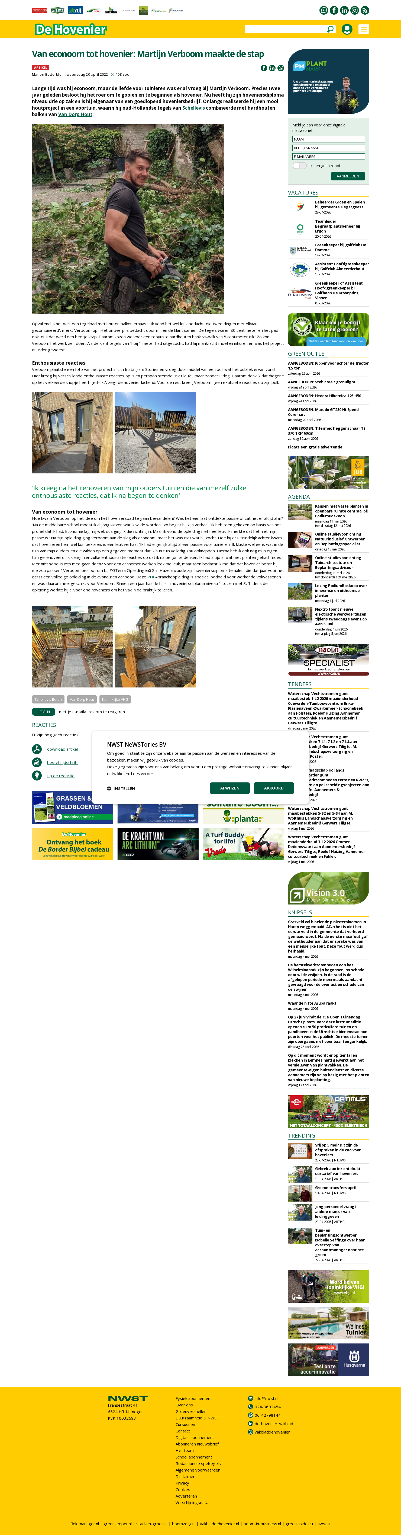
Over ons (184, 1404)
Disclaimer (185, 1476)
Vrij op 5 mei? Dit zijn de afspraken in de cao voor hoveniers (338, 1149)
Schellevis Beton (48, 699)
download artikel (62, 749)
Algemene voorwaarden (198, 1470)
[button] (121, 788)
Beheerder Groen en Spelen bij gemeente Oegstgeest (340, 204)
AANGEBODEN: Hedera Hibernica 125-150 (324, 395)
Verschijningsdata (192, 1502)
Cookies (183, 1489)
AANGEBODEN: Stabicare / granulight (321, 381)
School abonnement (194, 1457)
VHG (151, 576)
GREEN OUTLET (308, 353)
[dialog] (200, 767)
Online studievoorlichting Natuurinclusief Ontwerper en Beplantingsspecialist (340, 538)
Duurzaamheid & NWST (197, 1418)
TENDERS (300, 684)
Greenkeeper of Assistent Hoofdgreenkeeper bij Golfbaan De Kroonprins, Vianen (339, 290)
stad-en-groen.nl (151, 1523)
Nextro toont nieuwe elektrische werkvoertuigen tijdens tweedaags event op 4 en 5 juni (341, 616)
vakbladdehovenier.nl (219, 1523)
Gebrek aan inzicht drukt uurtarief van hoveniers (338, 1171)
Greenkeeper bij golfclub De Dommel (340, 247)
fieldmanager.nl (84, 1523)
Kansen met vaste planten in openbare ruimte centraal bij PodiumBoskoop (341, 511)
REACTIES (44, 724)
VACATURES (303, 192)
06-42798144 (268, 1415)
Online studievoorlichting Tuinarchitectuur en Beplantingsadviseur (338, 562)
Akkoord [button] (274, 788)
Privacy (182, 1483)
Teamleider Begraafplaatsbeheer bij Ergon (337, 226)
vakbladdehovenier (272, 1432)
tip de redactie (61, 775)
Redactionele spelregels (198, 1463)
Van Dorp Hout (75, 114)
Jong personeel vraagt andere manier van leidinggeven (335, 1211)
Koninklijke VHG (115, 699)
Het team (185, 1450)
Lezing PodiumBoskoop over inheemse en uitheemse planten (341, 590)
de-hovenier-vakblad (274, 1423)
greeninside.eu (299, 1523)
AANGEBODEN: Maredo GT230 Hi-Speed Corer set (323, 412)
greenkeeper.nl (118, 1523)
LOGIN (43, 711)
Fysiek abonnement (194, 1398)
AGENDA (299, 496)
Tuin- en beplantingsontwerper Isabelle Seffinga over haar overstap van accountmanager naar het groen (340, 1242)
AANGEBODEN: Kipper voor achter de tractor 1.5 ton (328, 366)
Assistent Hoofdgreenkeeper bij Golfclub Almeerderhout (342, 266)
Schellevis (193, 108)
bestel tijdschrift (62, 762)
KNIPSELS (300, 912)
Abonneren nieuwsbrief (197, 1444)
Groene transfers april (335, 1187)
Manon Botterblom (48, 74)
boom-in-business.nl (262, 1523)
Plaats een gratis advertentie (315, 447)
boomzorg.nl (183, 1523)
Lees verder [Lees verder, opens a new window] (142, 773)
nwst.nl (324, 1523)
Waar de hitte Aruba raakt (312, 1003)
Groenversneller (191, 1411)
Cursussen (185, 1424)
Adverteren (186, 1496)
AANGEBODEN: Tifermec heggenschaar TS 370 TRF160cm (327, 431)
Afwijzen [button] (230, 788)
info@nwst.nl (266, 1398)
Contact (183, 1431)
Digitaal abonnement (195, 1437)
